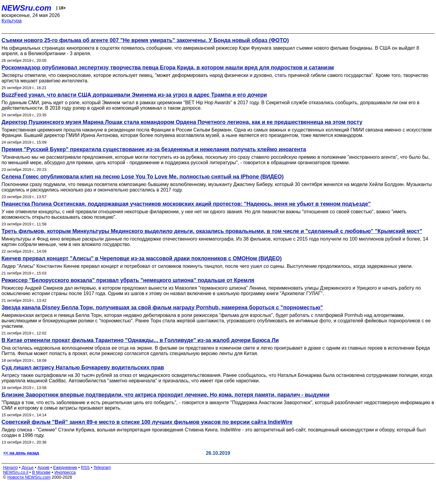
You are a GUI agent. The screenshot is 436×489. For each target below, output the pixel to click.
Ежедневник (65, 467)
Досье (27, 467)
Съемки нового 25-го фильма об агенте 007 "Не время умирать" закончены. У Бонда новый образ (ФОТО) (145, 40)
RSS (85, 467)
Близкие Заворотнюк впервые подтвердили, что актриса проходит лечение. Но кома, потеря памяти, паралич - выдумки (165, 395)
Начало (10, 467)
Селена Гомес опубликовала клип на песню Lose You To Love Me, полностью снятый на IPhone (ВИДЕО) (143, 177)
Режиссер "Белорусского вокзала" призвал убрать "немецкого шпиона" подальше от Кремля (128, 280)
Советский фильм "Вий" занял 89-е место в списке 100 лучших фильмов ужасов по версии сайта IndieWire (147, 422)
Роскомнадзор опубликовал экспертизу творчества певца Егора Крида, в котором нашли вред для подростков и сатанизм (168, 68)
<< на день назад (21, 453)
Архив (43, 467)
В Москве (41, 472)
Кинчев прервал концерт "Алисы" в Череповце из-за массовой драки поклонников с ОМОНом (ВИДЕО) (142, 258)
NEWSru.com (26, 7)
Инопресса (65, 472)
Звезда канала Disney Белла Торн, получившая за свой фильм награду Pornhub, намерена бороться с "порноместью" (162, 307)
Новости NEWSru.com (29, 477)
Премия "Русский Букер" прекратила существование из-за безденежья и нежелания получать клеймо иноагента (154, 149)
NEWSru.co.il (15, 472)
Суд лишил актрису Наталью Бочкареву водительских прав (83, 367)
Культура (12, 20)
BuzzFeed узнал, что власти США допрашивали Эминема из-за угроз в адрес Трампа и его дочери (134, 95)
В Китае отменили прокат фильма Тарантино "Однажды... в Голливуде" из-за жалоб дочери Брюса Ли (140, 340)
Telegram (102, 467)
